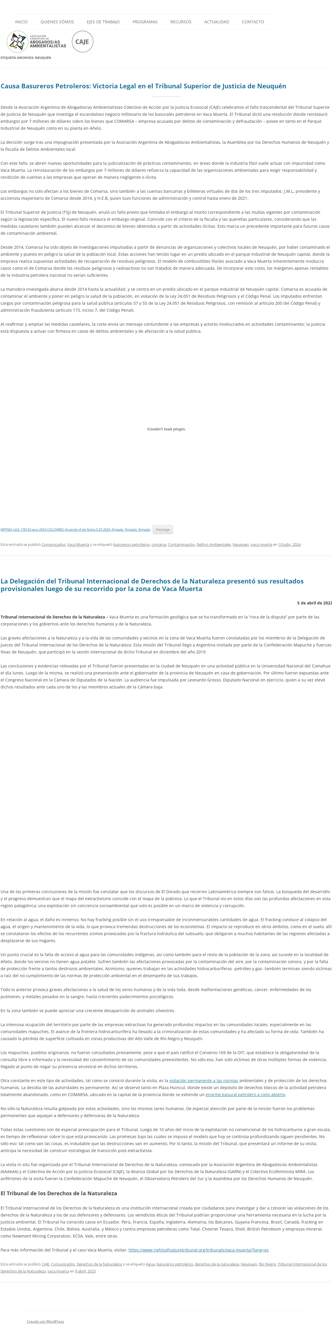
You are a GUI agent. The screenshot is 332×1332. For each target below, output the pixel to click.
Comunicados (54, 544)
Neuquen (241, 544)
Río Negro (267, 1264)
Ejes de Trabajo (103, 21)
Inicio (21, 21)
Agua (150, 1264)
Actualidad (216, 21)
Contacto (253, 21)
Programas (145, 21)
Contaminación (181, 544)
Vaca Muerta (78, 544)
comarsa (159, 544)
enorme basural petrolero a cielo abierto (245, 1094)
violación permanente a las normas (203, 1080)
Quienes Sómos (57, 21)
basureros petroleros (131, 544)
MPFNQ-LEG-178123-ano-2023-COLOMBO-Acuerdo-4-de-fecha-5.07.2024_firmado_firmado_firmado (75, 529)
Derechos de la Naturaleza (99, 1264)
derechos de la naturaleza (217, 1264)
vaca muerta (261, 544)
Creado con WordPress (45, 1321)
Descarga (163, 529)
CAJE (45, 1264)
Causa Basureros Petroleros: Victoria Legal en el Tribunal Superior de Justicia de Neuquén (143, 85)
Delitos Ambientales (213, 544)
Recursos (181, 21)
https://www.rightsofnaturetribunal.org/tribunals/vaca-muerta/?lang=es (199, 1250)
